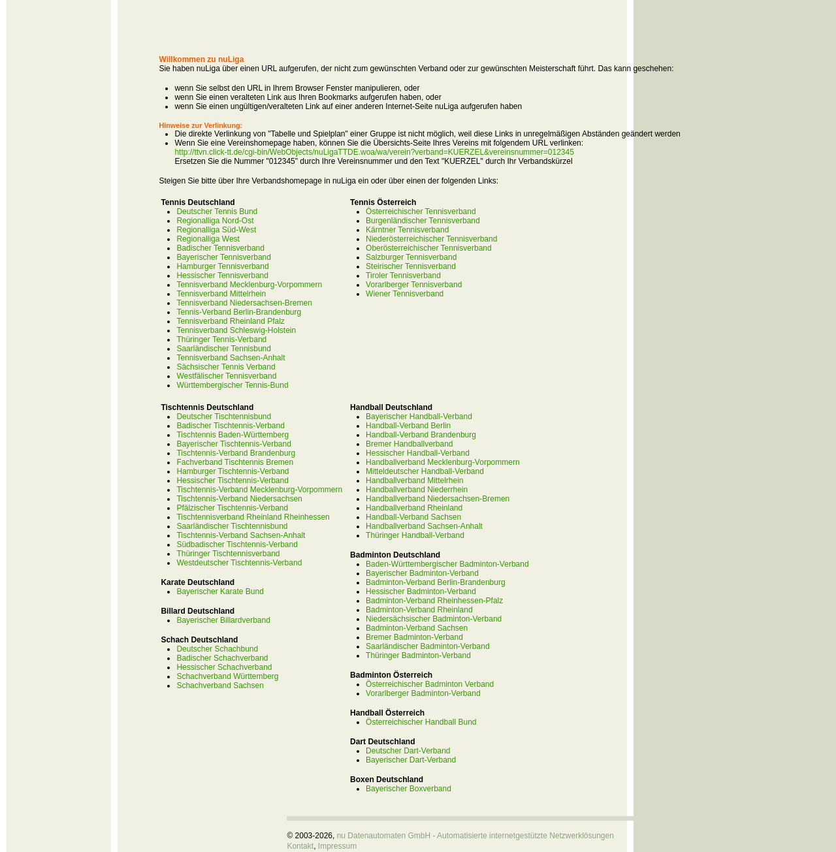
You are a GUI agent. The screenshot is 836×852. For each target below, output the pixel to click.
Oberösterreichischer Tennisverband (429, 248)
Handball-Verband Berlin (408, 425)
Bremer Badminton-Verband (414, 637)
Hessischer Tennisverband (222, 275)
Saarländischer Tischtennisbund (231, 526)
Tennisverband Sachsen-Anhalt (230, 357)
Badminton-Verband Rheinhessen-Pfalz (434, 600)
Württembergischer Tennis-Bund (232, 385)
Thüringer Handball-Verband (415, 535)
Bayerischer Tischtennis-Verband (233, 444)
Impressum (337, 846)
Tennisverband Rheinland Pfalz (230, 321)
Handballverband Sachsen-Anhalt (424, 526)
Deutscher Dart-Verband (408, 750)
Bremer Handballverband (409, 444)
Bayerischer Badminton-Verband (422, 573)
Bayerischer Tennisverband (223, 257)
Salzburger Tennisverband (411, 257)
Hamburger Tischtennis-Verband (232, 471)
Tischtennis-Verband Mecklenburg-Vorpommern (259, 489)
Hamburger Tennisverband (222, 266)
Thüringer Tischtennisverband (228, 553)
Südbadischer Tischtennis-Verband (236, 544)
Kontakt (300, 846)
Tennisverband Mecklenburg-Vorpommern (249, 284)
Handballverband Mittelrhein (414, 480)
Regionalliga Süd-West (216, 229)
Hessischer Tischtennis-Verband (232, 480)
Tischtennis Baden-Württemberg (232, 434)
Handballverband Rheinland (414, 508)
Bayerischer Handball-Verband (419, 416)
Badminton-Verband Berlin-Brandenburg (435, 582)
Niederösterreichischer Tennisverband (431, 239)
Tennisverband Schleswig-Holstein (236, 330)
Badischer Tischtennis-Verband (230, 425)
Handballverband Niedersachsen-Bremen (437, 498)
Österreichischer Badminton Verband (430, 684)
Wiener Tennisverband (404, 293)
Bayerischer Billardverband (223, 620)
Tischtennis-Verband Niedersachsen (239, 498)
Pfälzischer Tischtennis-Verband (232, 508)
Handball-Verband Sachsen (413, 517)
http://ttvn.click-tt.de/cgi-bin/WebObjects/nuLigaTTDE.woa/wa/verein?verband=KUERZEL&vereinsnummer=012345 (373, 152)
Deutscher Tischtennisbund (223, 416)
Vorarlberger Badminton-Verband (423, 693)
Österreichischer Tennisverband (421, 211)
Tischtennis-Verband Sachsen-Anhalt (240, 535)
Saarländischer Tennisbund (223, 348)
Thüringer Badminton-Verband (418, 655)
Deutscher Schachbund (217, 649)
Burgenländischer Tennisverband (423, 220)
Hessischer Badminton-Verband (421, 591)
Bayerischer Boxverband (408, 788)
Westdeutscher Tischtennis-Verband (239, 562)
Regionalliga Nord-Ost (214, 220)
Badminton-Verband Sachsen (417, 628)
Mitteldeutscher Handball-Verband (425, 471)
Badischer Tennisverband (220, 248)
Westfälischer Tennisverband (226, 376)
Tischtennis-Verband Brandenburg (235, 453)
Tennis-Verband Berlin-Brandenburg (238, 312)
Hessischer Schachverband (224, 667)
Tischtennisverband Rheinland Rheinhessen (252, 517)
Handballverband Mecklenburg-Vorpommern (442, 462)
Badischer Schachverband (222, 658)
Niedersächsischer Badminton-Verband (434, 618)
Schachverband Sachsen (219, 685)
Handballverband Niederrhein (417, 489)
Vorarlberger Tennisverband (414, 284)
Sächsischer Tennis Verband (225, 366)
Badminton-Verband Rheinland (419, 609)
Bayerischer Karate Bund (219, 591)
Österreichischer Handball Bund (421, 722)
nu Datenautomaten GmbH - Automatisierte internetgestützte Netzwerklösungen (475, 835)
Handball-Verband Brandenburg (421, 434)
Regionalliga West (208, 239)
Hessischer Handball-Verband (418, 453)
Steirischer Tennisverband (411, 266)
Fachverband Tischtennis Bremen (234, 462)
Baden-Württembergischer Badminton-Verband (447, 564)
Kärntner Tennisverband (407, 229)
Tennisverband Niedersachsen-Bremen (244, 303)
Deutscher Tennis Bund (216, 211)
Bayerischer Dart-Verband (411, 760)
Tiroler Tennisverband (403, 275)
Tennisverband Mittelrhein (221, 293)
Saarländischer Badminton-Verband (427, 646)
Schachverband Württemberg (227, 676)
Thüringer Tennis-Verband (221, 339)
